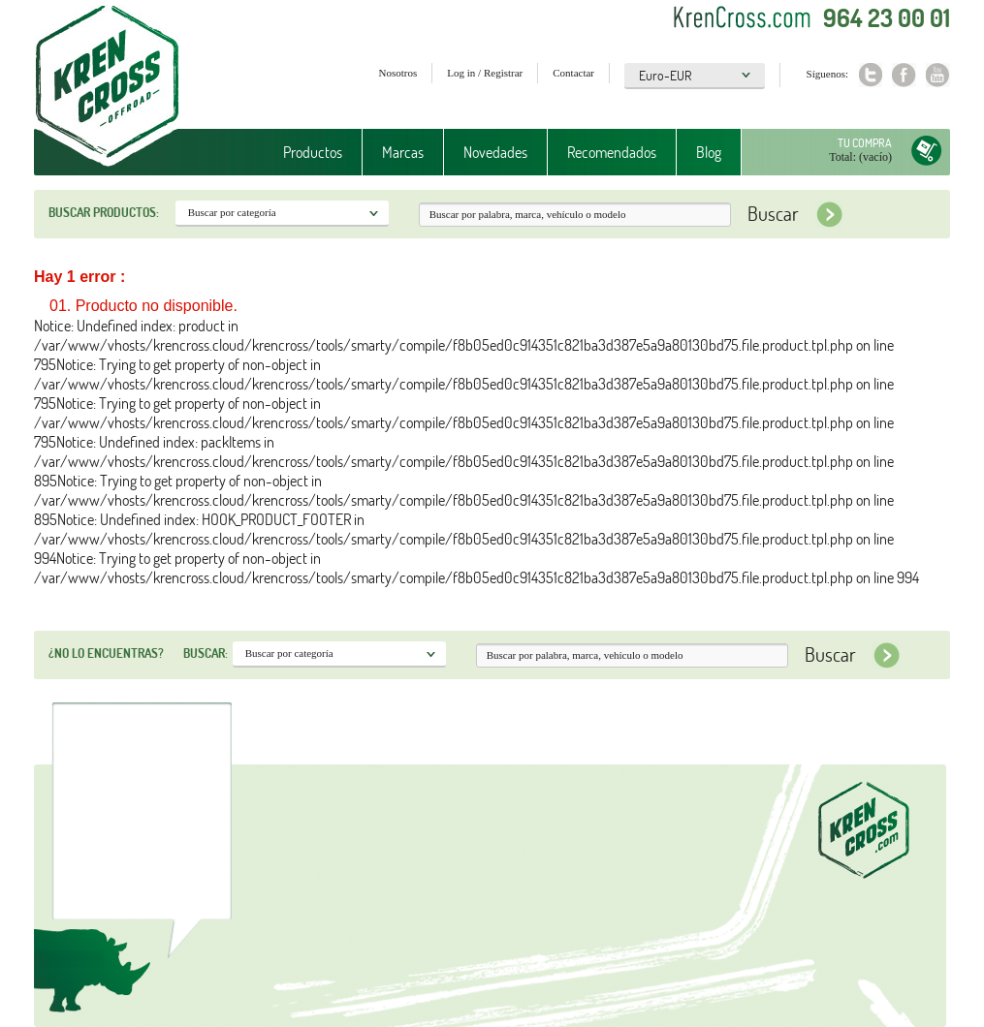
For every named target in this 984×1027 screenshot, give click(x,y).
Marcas (403, 152)
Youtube (938, 75)
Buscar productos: (103, 212)
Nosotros (398, 72)
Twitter (870, 75)
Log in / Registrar (485, 72)
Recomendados (611, 152)
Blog (708, 152)
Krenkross (107, 87)
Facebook (904, 75)
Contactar (573, 72)
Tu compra (865, 143)
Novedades (495, 152)
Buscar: (205, 653)
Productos (312, 152)
